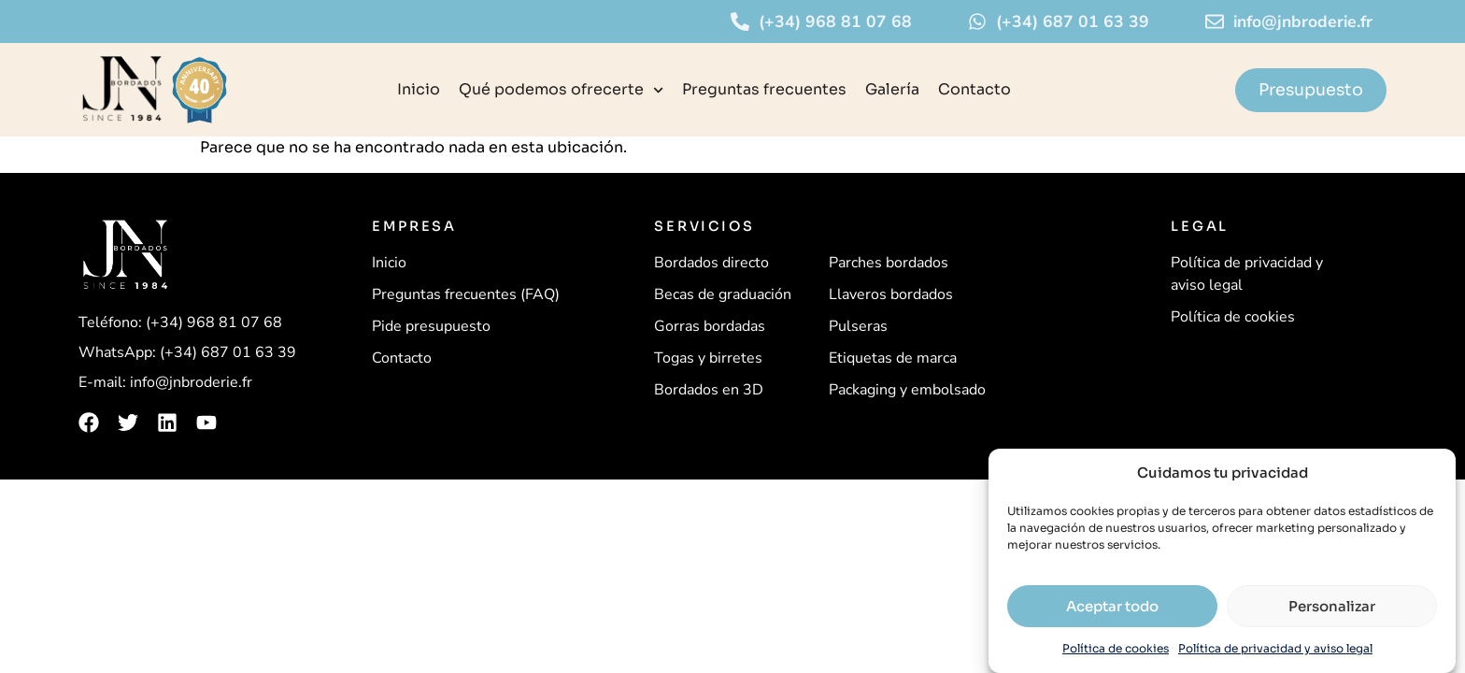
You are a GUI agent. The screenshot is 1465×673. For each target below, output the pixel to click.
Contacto (974, 89)
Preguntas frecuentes (764, 89)
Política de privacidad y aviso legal (1275, 648)
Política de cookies (1115, 648)
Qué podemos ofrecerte (561, 90)
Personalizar (1331, 606)
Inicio (418, 89)
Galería (892, 89)
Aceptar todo (1112, 606)
